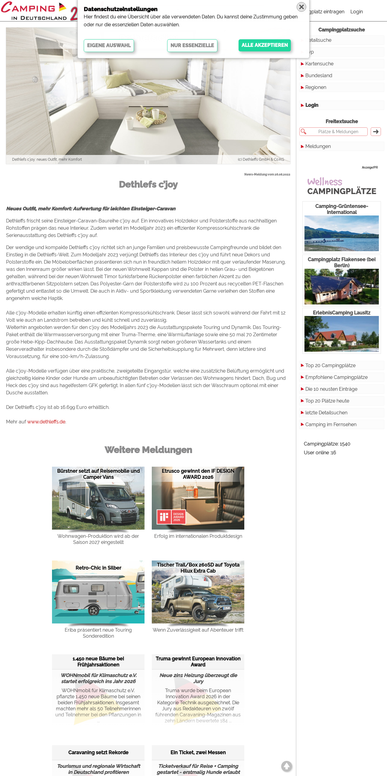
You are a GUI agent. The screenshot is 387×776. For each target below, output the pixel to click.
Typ (309, 52)
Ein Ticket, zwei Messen (198, 752)
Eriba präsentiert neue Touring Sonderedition (98, 633)
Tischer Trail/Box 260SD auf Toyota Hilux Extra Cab (198, 568)
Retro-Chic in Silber (98, 568)
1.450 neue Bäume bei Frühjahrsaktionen (98, 662)
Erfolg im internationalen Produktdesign (198, 536)
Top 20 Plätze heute (327, 401)
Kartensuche (319, 64)
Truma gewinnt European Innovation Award (198, 662)
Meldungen (318, 146)
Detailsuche (318, 40)
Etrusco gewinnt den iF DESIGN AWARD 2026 (198, 474)
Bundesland (318, 75)
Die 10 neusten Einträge (331, 389)
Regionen (315, 87)
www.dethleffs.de (46, 422)
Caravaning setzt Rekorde (98, 752)
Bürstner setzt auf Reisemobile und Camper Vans (98, 474)
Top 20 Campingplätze (330, 365)
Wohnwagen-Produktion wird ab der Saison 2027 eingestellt (98, 539)
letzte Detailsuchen (326, 413)
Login (356, 12)
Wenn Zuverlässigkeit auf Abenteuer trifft (198, 630)
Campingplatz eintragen (317, 12)
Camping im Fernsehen (330, 424)
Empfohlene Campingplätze (336, 377)
